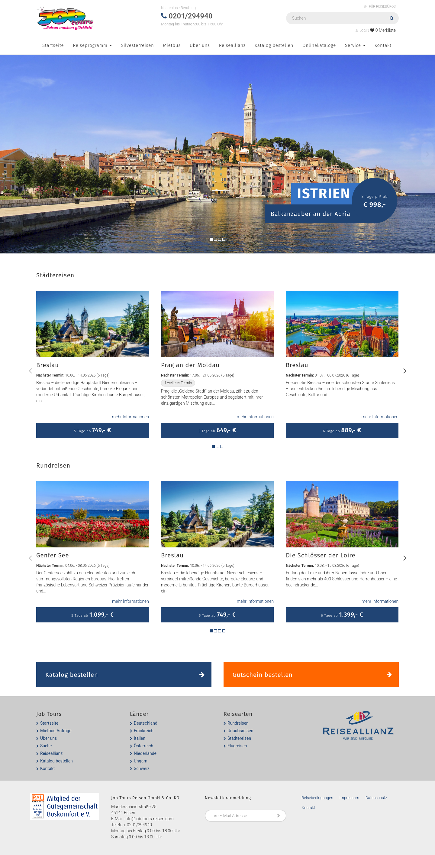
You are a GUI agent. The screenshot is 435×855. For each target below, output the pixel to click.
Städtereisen (239, 738)
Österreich (143, 745)
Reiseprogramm (92, 45)
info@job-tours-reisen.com (148, 818)
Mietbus (172, 45)
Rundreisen (238, 723)
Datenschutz (376, 797)
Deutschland (145, 723)
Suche (46, 745)
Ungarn (140, 761)
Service (355, 45)
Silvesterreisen (137, 45)
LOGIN (362, 31)
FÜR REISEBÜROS (380, 6)
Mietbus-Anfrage (55, 730)
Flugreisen (237, 745)
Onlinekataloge (319, 45)
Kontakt (383, 45)
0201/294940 (139, 824)
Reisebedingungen (317, 797)
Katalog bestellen (274, 45)
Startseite (53, 45)
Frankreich (143, 730)
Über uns (200, 45)
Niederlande (145, 753)
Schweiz (142, 768)
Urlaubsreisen (240, 730)
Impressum (349, 797)
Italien (139, 738)
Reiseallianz (232, 45)
